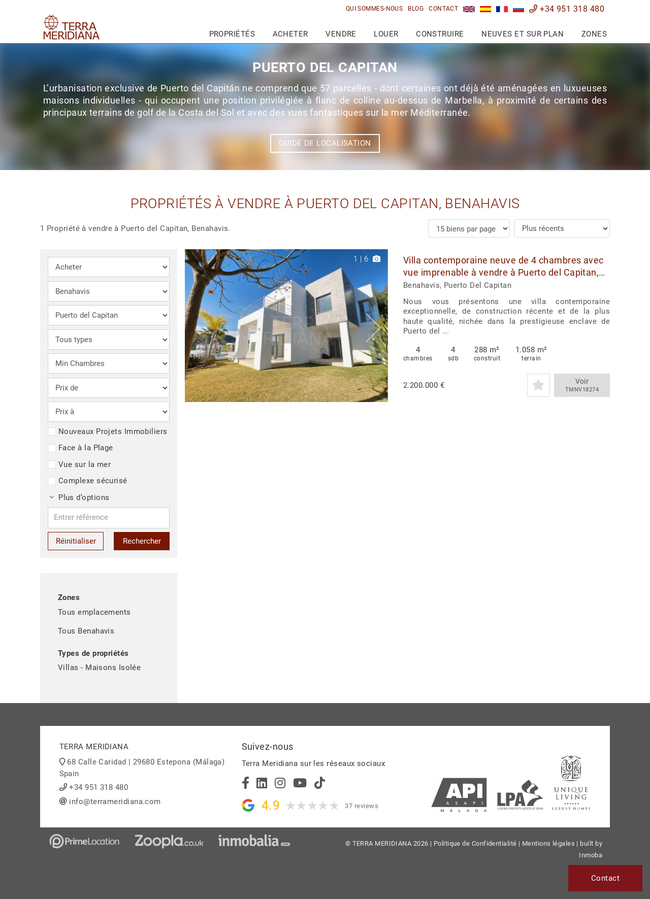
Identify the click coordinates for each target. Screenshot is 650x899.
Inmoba (590, 855)
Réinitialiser (76, 541)
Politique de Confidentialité (475, 843)
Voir (582, 385)
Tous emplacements (94, 612)
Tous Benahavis (86, 631)
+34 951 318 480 (566, 9)
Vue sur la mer (79, 464)
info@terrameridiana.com (114, 801)
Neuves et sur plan (522, 34)
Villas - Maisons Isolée (99, 667)
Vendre (341, 34)
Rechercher (142, 541)
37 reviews (361, 806)
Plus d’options (80, 497)
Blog (416, 8)
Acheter (290, 34)
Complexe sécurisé (87, 480)
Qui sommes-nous (374, 8)
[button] (376, 325)
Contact (443, 8)
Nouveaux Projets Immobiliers (108, 431)
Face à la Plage (80, 447)
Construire (440, 34)
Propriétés (232, 34)
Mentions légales (548, 843)
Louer (386, 34)
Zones (594, 34)
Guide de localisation (325, 143)
